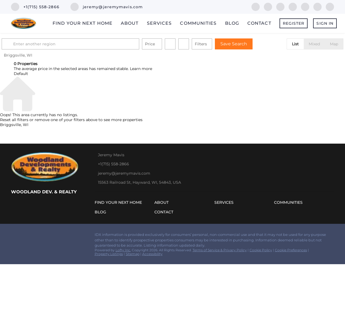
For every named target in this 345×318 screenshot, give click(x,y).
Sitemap (132, 254)
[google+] (330, 6)
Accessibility (152, 254)
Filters (213, 43)
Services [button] (159, 23)
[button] (20, 44)
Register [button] (294, 23)
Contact (259, 23)
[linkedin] (268, 6)
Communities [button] (198, 23)
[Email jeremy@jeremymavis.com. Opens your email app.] (106, 7)
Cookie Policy (261, 250)
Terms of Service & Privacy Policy (220, 250)
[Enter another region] (85, 44)
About (130, 23)
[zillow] (280, 6)
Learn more (141, 68)
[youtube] (317, 6)
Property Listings (109, 254)
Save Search (245, 43)
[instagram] (305, 6)
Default (21, 73)
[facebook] (255, 6)
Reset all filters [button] (14, 119)
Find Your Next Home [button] (83, 23)
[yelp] (293, 6)
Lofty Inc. (123, 250)
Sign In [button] (324, 23)
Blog (232, 23)
